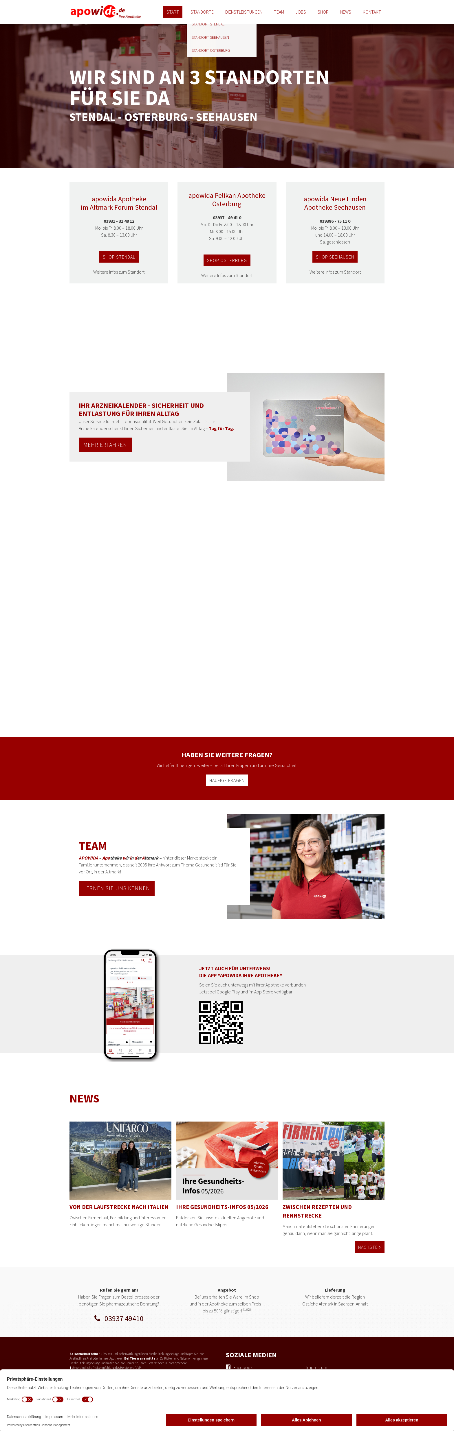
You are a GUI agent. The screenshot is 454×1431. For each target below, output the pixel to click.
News (345, 12)
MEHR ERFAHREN (105, 444)
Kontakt (372, 12)
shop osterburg (227, 260)
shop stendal (119, 257)
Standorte (202, 12)
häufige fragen (227, 780)
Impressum (316, 1367)
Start (172, 12)
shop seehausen (335, 257)
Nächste (369, 1247)
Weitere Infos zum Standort (118, 272)
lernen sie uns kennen (116, 888)
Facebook (242, 1367)
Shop (323, 12)
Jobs (301, 12)
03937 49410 (119, 1318)
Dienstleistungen (243, 12)
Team (279, 12)
